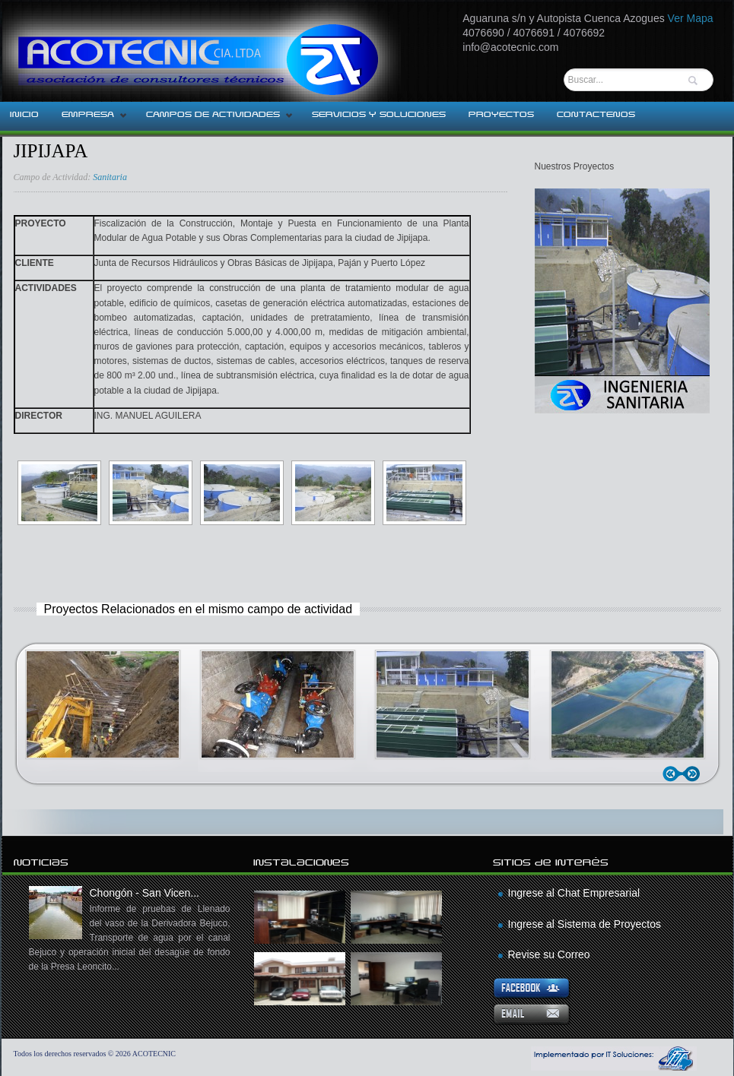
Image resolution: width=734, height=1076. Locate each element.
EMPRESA (89, 119)
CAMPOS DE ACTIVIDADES (214, 119)
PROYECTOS (501, 115)
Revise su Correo (549, 954)
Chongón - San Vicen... (129, 930)
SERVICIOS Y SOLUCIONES (379, 115)
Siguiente (694, 774)
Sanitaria (110, 177)
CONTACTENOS (596, 115)
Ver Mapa (690, 18)
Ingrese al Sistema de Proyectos (585, 924)
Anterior (674, 774)
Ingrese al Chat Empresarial (574, 893)
